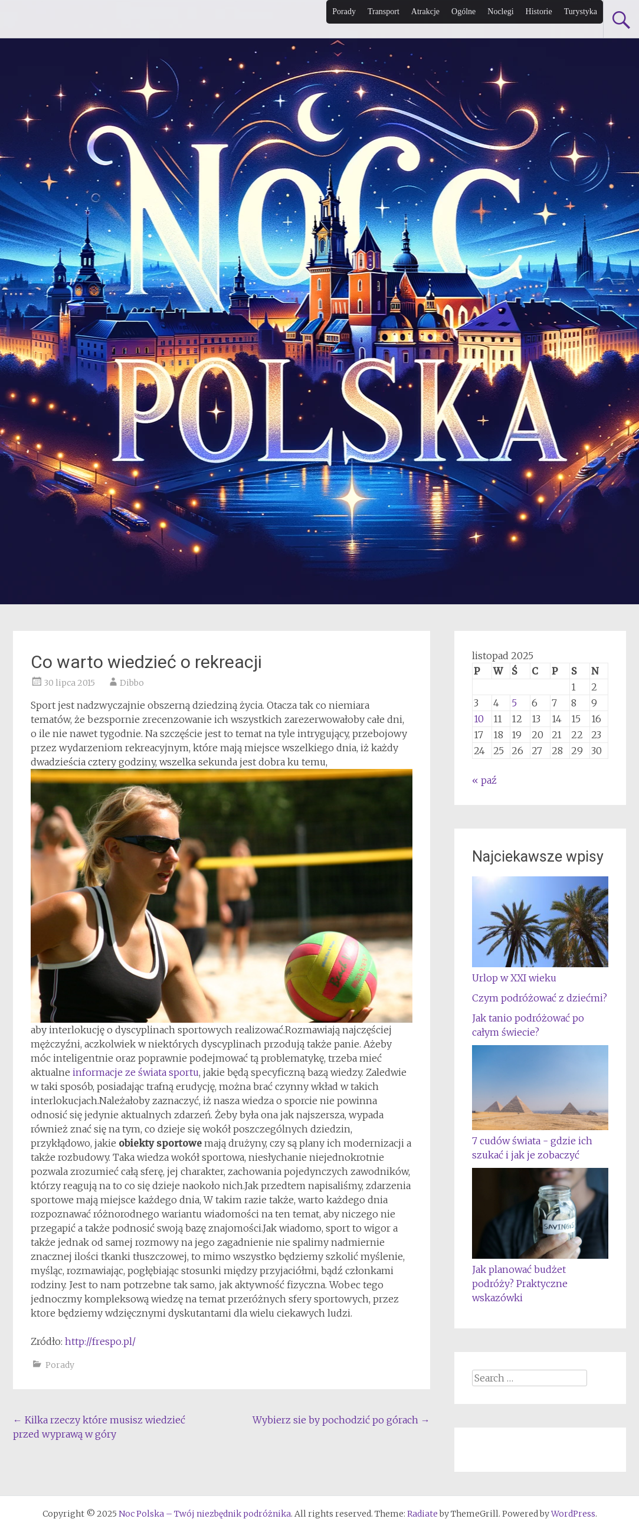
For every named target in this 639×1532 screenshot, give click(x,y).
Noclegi (500, 11)
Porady (344, 11)
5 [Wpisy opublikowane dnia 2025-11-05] (514, 703)
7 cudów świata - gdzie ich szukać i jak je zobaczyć (540, 1141)
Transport (383, 11)
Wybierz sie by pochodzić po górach (341, 1420)
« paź (484, 780)
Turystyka (580, 11)
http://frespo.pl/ (100, 1341)
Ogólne (463, 11)
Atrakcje (425, 11)
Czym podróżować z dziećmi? (539, 998)
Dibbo (132, 682)
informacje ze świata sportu (136, 1072)
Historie (539, 11)
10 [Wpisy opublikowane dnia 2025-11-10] (479, 719)
